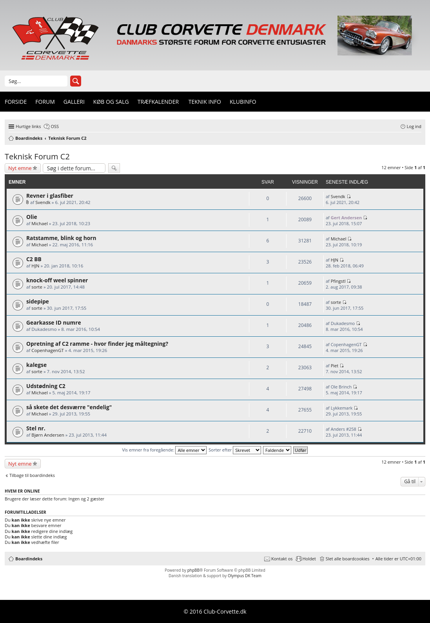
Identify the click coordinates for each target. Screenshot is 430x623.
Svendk (43, 202)
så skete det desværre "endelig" (69, 407)
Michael (39, 223)
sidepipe (37, 301)
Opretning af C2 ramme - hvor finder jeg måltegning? (97, 343)
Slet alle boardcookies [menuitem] (348, 559)
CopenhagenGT (47, 350)
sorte (36, 287)
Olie (31, 216)
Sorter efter (235, 450)
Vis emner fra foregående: (164, 450)
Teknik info (205, 101)
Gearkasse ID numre (53, 322)
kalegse (36, 364)
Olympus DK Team (244, 575)
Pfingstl (338, 281)
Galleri (74, 101)
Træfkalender (158, 101)
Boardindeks (28, 559)
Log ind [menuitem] (414, 126)
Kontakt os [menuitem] (282, 559)
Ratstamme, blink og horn (61, 238)
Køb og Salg (111, 101)
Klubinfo (243, 101)
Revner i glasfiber (49, 195)
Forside (16, 101)
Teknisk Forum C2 (37, 156)
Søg (75, 81)
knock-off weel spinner (57, 280)
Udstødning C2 (45, 386)
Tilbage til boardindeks (32, 475)
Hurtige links (28, 126)
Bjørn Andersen (47, 435)
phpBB (193, 570)
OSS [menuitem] (55, 126)
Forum (45, 101)
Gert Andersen (346, 217)
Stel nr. (35, 428)
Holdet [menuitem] (309, 559)
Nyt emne (20, 168)
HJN (35, 266)
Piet (335, 365)
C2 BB (34, 259)
